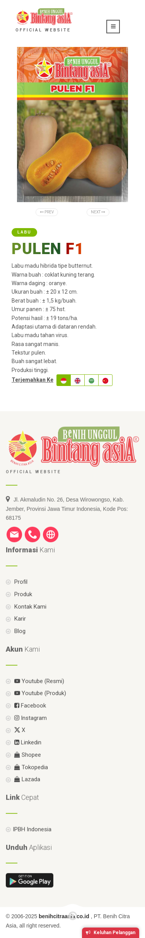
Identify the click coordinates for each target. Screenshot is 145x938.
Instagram (30, 729)
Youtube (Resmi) (38, 692)
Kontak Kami (29, 618)
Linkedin (27, 754)
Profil (20, 593)
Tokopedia (30, 778)
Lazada (26, 791)
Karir (19, 630)
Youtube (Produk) (39, 705)
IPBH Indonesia (32, 841)
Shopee (27, 766)
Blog (19, 642)
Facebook (29, 717)
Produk (22, 605)
